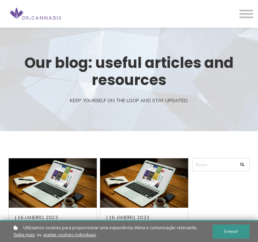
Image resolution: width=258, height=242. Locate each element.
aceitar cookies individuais (69, 235)
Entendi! (231, 231)
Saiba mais (24, 235)
